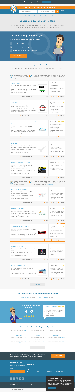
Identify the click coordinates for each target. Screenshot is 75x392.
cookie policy (57, 384)
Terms (38, 371)
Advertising (49, 367)
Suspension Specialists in (19, 330)
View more (37, 284)
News (28, 371)
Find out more (50, 78)
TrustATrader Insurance (36, 384)
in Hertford (28, 297)
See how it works (17, 371)
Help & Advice (30, 369)
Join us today (58, 355)
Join (46, 1)
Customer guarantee (60, 371)
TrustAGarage (25, 384)
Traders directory (40, 369)
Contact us (49, 369)
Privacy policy (59, 367)
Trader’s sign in (62, 4)
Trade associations (41, 367)
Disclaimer (58, 369)
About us (29, 367)
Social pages (49, 371)
